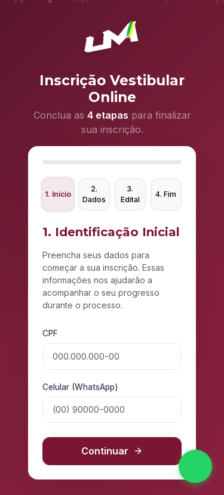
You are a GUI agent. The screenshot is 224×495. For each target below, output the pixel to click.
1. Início (58, 194)
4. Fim (165, 194)
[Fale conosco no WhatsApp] (195, 466)
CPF (50, 333)
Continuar (112, 451)
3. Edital (130, 194)
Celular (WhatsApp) (80, 387)
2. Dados (94, 194)
